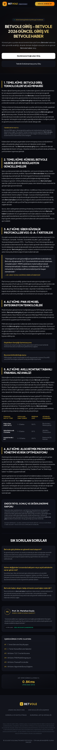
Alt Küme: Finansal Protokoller (16, 662)
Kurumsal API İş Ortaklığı (41, 715)
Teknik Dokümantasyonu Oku (28, 64)
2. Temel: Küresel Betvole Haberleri (17, 649)
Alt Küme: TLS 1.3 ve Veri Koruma (17, 653)
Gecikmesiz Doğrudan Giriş (28, 56)
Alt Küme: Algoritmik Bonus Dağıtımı (18, 666)
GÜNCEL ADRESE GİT (45, 4)
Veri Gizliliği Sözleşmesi (38, 710)
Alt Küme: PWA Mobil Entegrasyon (17, 658)
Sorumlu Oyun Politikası (16, 715)
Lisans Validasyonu (16, 710)
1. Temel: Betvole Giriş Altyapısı (16, 644)
